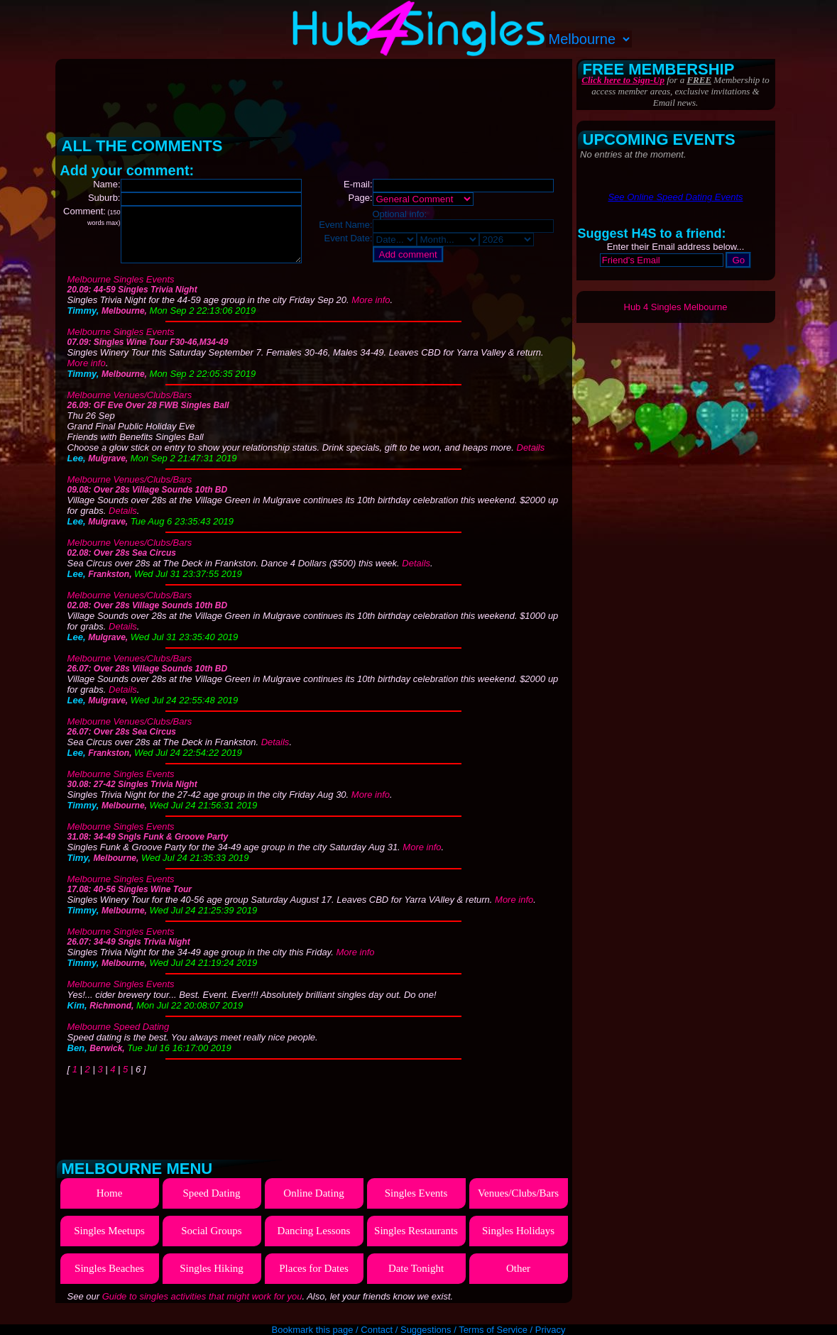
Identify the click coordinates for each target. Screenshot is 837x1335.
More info (370, 310)
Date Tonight (416, 1279)
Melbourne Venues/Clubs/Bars (129, 405)
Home (110, 1203)
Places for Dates (313, 1279)
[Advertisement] (315, 92)
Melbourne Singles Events (121, 290)
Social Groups (211, 1241)
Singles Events (416, 1203)
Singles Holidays (518, 1241)
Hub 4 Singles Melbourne (676, 307)
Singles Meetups (109, 1241)
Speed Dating (211, 1203)
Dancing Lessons (314, 1241)
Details (531, 458)
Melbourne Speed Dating (118, 1037)
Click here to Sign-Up (622, 80)
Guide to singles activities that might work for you (202, 1307)
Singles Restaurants (416, 1241)
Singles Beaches (109, 1279)
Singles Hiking (212, 1279)
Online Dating (313, 1203)
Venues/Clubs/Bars (518, 1203)
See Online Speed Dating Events (675, 197)
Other (518, 1279)
